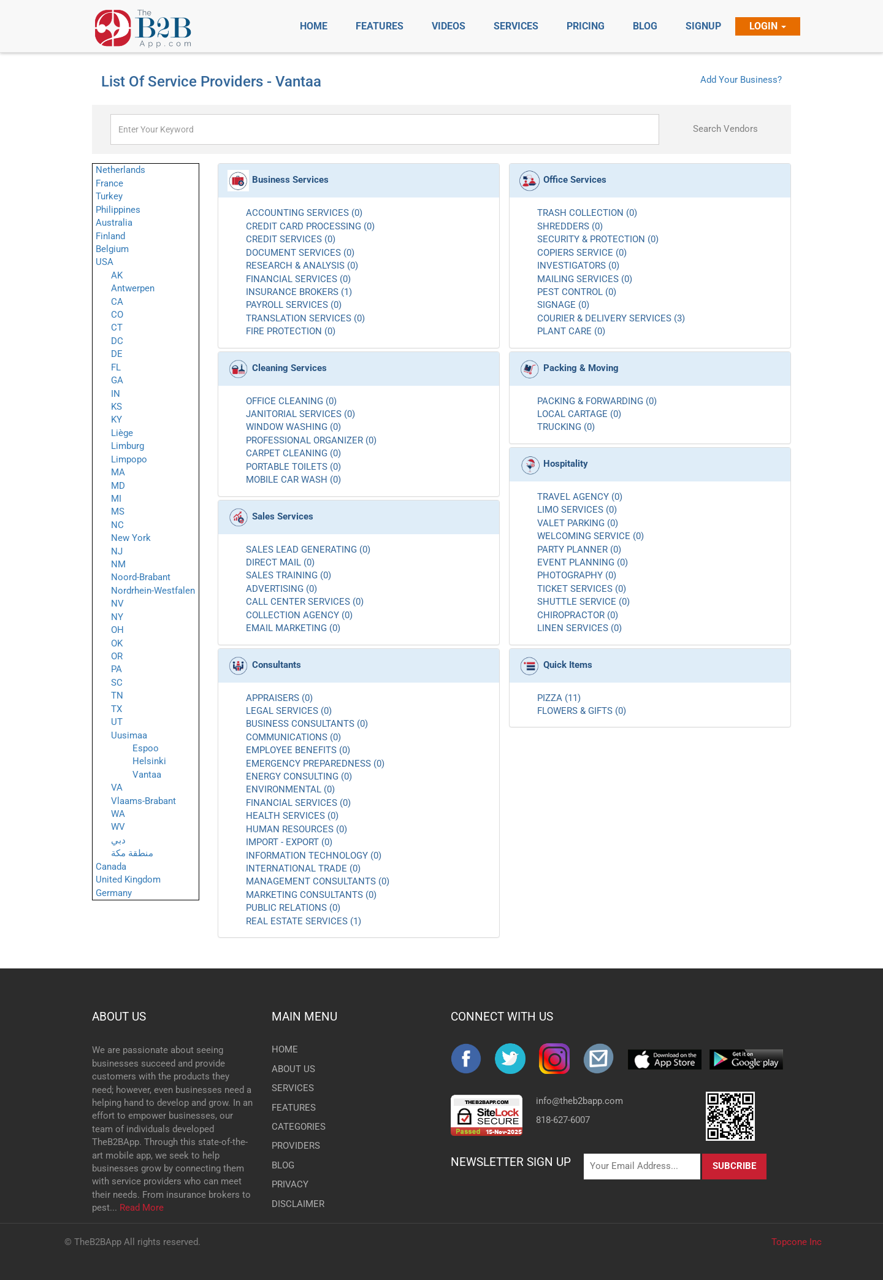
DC (117, 341)
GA (117, 380)
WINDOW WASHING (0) (293, 426)
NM (118, 564)
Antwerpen (133, 288)
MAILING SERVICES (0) (584, 279)
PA (116, 669)
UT (117, 721)
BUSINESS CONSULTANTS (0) (307, 723)
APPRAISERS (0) (279, 697)
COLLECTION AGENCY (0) (299, 615)
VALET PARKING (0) (577, 523)
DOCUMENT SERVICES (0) (300, 252)
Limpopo (129, 459)
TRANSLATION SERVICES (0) (305, 318)
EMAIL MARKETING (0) (293, 628)
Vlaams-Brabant (143, 801)
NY (117, 617)
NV (117, 603)
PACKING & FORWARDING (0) (597, 401)
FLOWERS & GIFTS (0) (581, 710)
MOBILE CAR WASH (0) (293, 479)
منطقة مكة (132, 853)
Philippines (118, 209)
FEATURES (292, 1107)
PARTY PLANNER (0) (579, 549)
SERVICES (292, 1088)
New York (131, 537)
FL (116, 367)
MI (116, 498)
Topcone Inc (796, 1241)
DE (117, 353)
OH (117, 629)
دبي (118, 840)
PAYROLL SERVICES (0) (294, 304)
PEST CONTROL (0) (576, 291)
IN (115, 393)
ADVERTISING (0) (281, 588)
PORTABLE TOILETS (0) (293, 466)
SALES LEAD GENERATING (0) (308, 549)
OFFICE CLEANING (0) (291, 401)
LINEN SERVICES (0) (579, 628)
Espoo (145, 748)
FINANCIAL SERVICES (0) (298, 279)
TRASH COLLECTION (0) (587, 212)
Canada (111, 866)
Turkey (109, 196)
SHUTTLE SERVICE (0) (583, 601)
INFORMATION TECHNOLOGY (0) (313, 855)
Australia (114, 222)
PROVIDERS (292, 1145)
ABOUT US (119, 1017)
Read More (142, 1207)
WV (118, 826)
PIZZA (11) (559, 697)
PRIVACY (290, 1184)
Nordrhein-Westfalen (153, 590)
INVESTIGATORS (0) (578, 265)
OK (117, 643)
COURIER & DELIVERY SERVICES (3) (611, 318)
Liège (122, 433)
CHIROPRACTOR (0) (577, 615)
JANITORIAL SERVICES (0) (300, 414)
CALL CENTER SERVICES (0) (305, 601)
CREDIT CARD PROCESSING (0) (310, 226)
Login (767, 26)
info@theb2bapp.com (579, 1100)
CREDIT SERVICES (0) (290, 239)
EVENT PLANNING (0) (582, 562)
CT (117, 327)
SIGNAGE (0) (563, 304)
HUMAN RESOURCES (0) (296, 829)
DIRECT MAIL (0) (280, 562)
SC (117, 682)
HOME (285, 1049)
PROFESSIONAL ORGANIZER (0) (311, 440)
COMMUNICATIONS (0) (293, 737)
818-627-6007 (563, 1119)
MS (117, 511)
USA (104, 261)
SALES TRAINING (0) (288, 575)
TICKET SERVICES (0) (581, 588)
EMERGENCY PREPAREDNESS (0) (315, 763)
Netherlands (120, 169)
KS (116, 406)
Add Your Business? (741, 79)
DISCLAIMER (292, 1203)
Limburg (127, 445)
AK (117, 275)
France (109, 183)
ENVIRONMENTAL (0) (290, 789)
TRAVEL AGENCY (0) (579, 496)
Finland (110, 236)
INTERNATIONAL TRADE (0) (303, 868)
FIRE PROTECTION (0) (290, 331)
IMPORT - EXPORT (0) (289, 842)
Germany (114, 893)
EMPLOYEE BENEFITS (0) (298, 750)
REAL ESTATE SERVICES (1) (303, 921)
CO (117, 314)
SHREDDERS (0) (570, 226)
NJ (117, 551)
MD (118, 485)
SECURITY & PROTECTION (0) (598, 239)
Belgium (112, 249)
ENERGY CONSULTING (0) (299, 776)
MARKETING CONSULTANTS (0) (311, 894)
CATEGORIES (292, 1126)
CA (117, 301)
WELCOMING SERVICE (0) (590, 536)
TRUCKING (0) (566, 426)
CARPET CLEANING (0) (293, 453)
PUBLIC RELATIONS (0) (293, 907)
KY (116, 419)
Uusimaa (129, 735)
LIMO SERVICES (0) (577, 509)
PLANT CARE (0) (571, 331)
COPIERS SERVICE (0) (582, 252)
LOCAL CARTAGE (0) (579, 414)
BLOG (283, 1165)
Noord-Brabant (140, 577)
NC (117, 525)
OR (117, 656)
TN (117, 695)
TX (116, 709)
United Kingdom (128, 879)
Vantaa (146, 774)
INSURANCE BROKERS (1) (299, 291)
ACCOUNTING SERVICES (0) (304, 212)
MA (118, 472)
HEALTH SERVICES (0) (292, 815)
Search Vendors (725, 128)
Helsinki (149, 761)
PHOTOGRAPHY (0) (576, 575)
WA (118, 813)
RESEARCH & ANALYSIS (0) (302, 265)
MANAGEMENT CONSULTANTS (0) (317, 881)
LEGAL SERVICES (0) (289, 710)
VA (117, 787)
